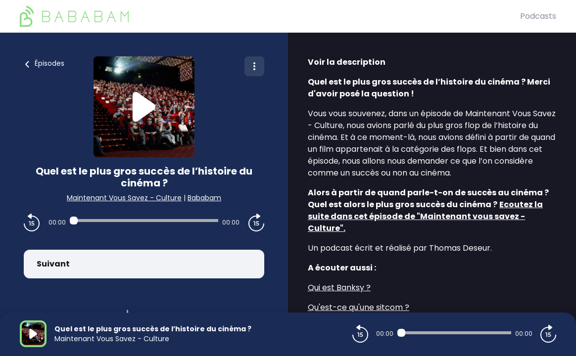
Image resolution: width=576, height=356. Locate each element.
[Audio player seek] (144, 220)
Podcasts (538, 16)
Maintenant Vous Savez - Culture (124, 198)
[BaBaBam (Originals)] (270, 16)
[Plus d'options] (254, 66)
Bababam (204, 198)
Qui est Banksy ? (339, 287)
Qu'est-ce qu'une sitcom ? (358, 307)
